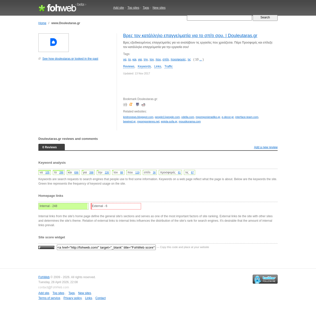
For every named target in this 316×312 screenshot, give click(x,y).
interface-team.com (246, 116)
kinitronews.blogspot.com (138, 116)
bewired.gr (129, 121)
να (124, 59)
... (200, 59)
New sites (159, 7)
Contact (100, 298)
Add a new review (266, 147)
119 (137, 172)
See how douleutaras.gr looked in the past (70, 58)
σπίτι (165, 59)
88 (121, 172)
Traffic (168, 66)
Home (42, 23)
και (134, 59)
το (129, 59)
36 (154, 172)
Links (157, 66)
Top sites (133, 7)
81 (179, 172)
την (146, 59)
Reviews (128, 66)
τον (152, 59)
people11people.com (167, 116)
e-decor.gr (228, 116)
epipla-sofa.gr (169, 121)
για (140, 59)
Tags (146, 7)
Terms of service (49, 298)
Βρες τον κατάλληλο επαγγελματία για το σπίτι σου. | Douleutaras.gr (190, 35)
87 (192, 172)
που (158, 59)
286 (61, 172)
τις (189, 59)
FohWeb (44, 277)
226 (107, 172)
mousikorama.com (190, 121)
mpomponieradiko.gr (208, 116)
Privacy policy (73, 298)
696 (76, 172)
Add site (118, 7)
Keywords (144, 66)
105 (47, 172)
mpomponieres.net (148, 121)
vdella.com (187, 116)
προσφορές (178, 59)
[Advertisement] (75, 98)
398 (91, 172)
